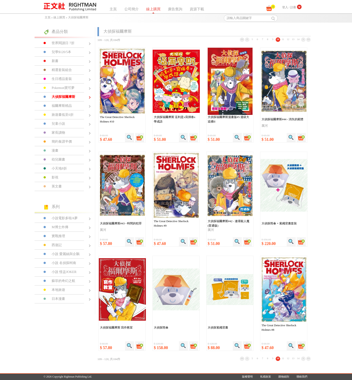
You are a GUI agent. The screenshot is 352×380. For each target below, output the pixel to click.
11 (283, 39)
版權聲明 (247, 376)
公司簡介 (131, 9)
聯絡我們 (302, 376)
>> (308, 39)
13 (293, 39)
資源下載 (197, 9)
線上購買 (153, 9)
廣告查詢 (175, 9)
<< (242, 39)
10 (278, 39)
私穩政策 (265, 376)
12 (288, 39)
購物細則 (283, 376)
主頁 (113, 9)
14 (298, 39)
